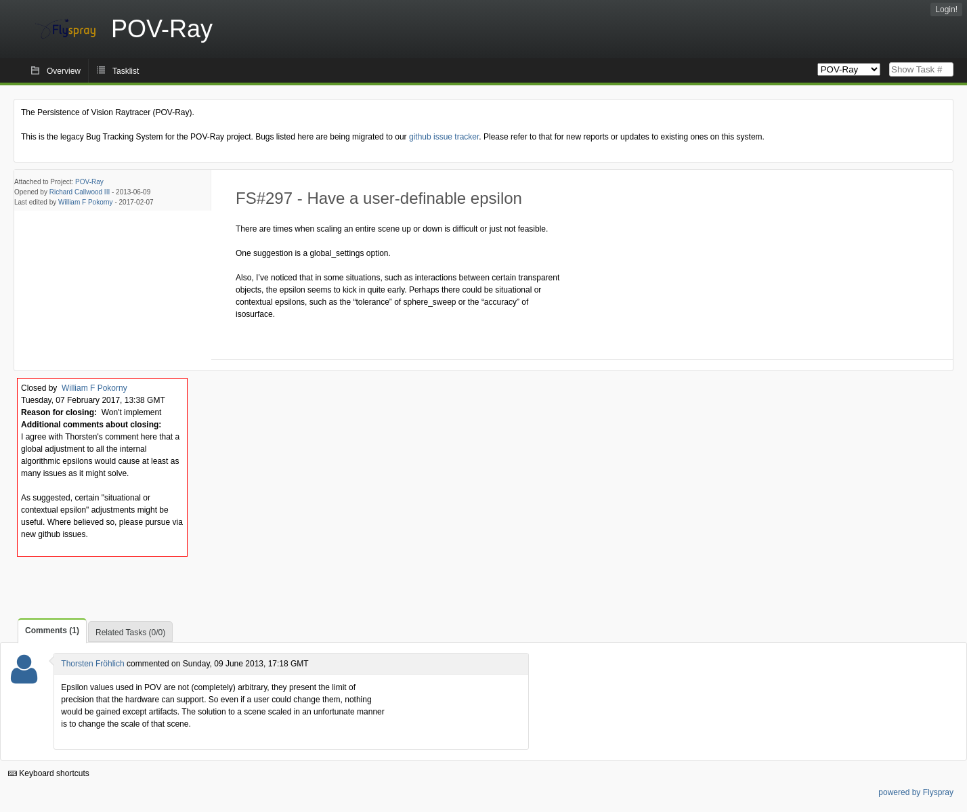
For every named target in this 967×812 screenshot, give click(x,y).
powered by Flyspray (915, 792)
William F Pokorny (85, 202)
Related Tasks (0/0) (130, 632)
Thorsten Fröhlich (92, 663)
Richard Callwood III (79, 192)
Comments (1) (52, 630)
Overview (64, 71)
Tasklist (125, 71)
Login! (946, 9)
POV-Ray (89, 182)
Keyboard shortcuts (48, 773)
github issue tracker (444, 137)
